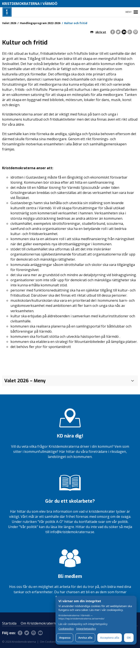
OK (129, 637)
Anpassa (64, 637)
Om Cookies (47, 642)
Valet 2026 (9, 23)
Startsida (9, 623)
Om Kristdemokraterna (39, 623)
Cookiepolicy (66, 629)
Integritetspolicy (86, 629)
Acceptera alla (109, 637)
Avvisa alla (85, 637)
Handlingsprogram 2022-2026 (40, 23)
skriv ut (98, 32)
